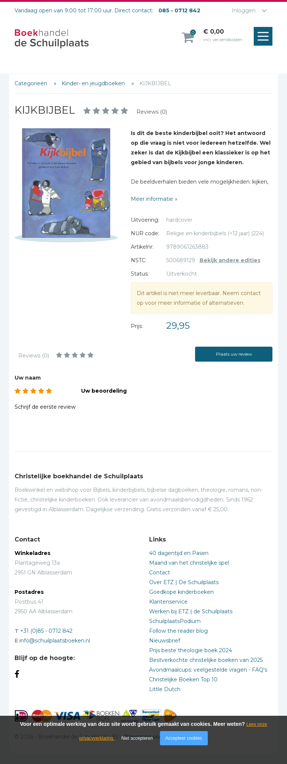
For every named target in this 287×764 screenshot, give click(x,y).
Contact (159, 572)
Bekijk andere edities (230, 260)
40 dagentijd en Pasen (179, 553)
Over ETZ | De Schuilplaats (184, 582)
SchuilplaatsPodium (175, 621)
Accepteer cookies (184, 738)
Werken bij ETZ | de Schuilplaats (190, 611)
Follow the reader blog (178, 631)
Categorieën (32, 83)
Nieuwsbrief (164, 640)
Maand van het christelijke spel (189, 562)
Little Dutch (164, 689)
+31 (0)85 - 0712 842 (46, 631)
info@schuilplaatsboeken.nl (54, 640)
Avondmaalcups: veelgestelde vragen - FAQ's (208, 669)
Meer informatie (152, 199)
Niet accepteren (137, 738)
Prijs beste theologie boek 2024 (190, 650)
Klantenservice (168, 601)
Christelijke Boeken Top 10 (183, 679)
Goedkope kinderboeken (181, 592)
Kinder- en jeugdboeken (94, 83)
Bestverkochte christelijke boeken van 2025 (206, 660)
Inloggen (244, 10)
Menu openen (264, 36)
